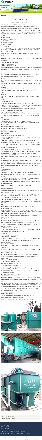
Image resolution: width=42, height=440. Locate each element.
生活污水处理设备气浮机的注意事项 (12, 416)
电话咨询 (36, 438)
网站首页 (5, 438)
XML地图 (24, 433)
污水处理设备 (16, 438)
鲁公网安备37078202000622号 (17, 433)
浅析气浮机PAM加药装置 (10, 418)
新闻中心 (26, 438)
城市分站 (28, 433)
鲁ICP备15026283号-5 (5, 433)
